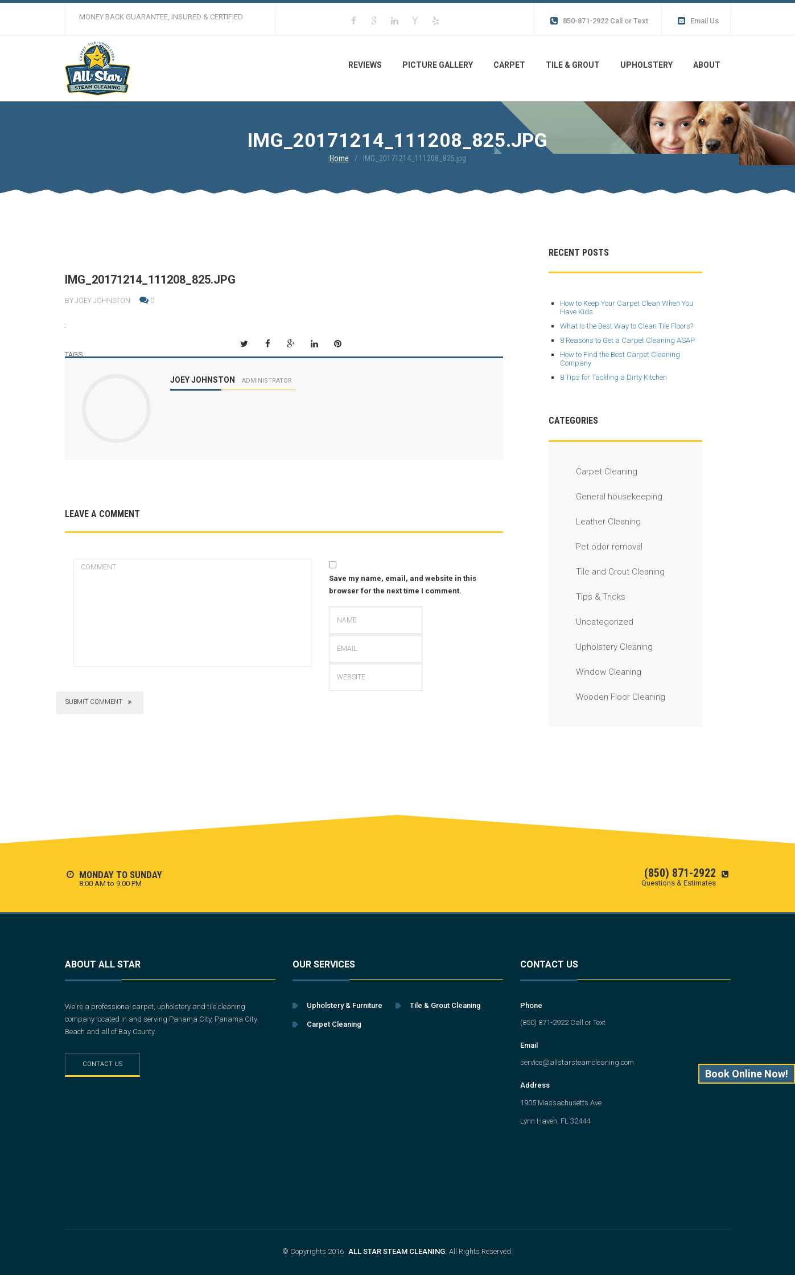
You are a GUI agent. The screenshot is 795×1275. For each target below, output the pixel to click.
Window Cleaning (595, 672)
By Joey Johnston (97, 301)
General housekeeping (605, 496)
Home (339, 158)
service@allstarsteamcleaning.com (577, 1062)
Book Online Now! (746, 1074)
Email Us (697, 21)
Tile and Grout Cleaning (607, 571)
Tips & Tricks (587, 597)
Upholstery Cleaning (601, 647)
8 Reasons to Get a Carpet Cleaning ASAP (627, 340)
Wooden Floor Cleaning (607, 697)
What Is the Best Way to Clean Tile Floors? (626, 326)
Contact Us (102, 1064)
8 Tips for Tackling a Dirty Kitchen (613, 377)
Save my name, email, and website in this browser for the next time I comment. (402, 584)
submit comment (99, 702)
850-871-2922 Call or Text (598, 21)
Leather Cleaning (595, 521)
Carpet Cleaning (593, 471)
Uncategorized (591, 622)
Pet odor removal (595, 546)
